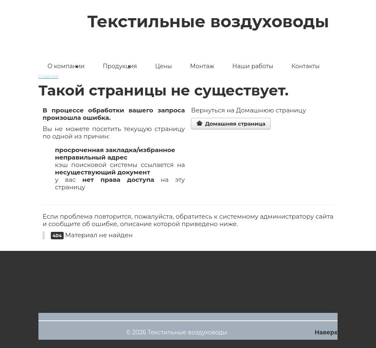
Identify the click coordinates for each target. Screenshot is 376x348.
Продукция (120, 66)
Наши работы (252, 66)
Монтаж (202, 66)
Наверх (326, 332)
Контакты (305, 66)
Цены (163, 66)
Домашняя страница (230, 123)
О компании (66, 66)
